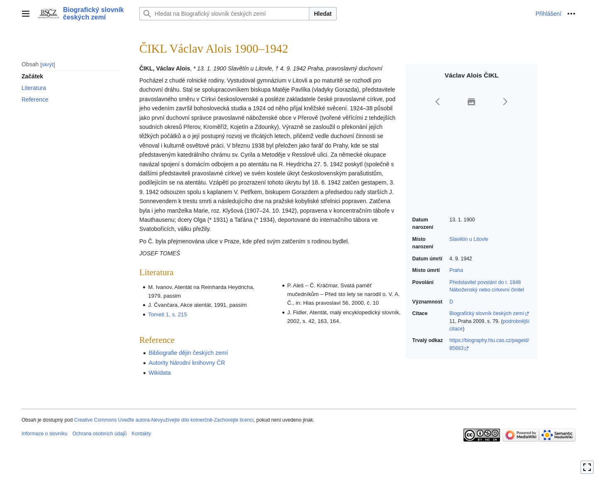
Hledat (323, 13)
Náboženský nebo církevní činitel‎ (486, 290)
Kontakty (141, 434)
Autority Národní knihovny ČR (186, 362)
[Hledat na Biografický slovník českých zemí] (224, 13)
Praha (456, 270)
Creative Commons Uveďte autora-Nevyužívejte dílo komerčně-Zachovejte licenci (164, 420)
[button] (437, 101)
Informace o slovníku (45, 434)
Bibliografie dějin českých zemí (188, 352)
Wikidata (159, 372)
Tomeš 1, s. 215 (167, 314)
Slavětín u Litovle (468, 239)
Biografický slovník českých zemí (486, 313)
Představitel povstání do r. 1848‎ (485, 282)
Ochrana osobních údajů (100, 434)
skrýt (47, 64)
